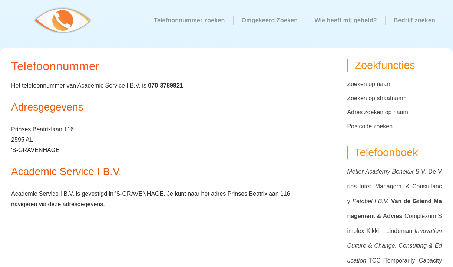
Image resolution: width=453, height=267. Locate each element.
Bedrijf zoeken (414, 20)
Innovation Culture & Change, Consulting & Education (394, 246)
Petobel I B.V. (370, 201)
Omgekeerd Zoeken (270, 20)
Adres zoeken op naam (377, 112)
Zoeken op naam (369, 84)
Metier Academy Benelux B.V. (386, 171)
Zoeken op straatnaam (376, 98)
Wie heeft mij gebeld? (345, 20)
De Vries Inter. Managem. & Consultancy (394, 186)
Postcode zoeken (370, 126)
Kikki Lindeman (390, 231)
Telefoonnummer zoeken (189, 20)
